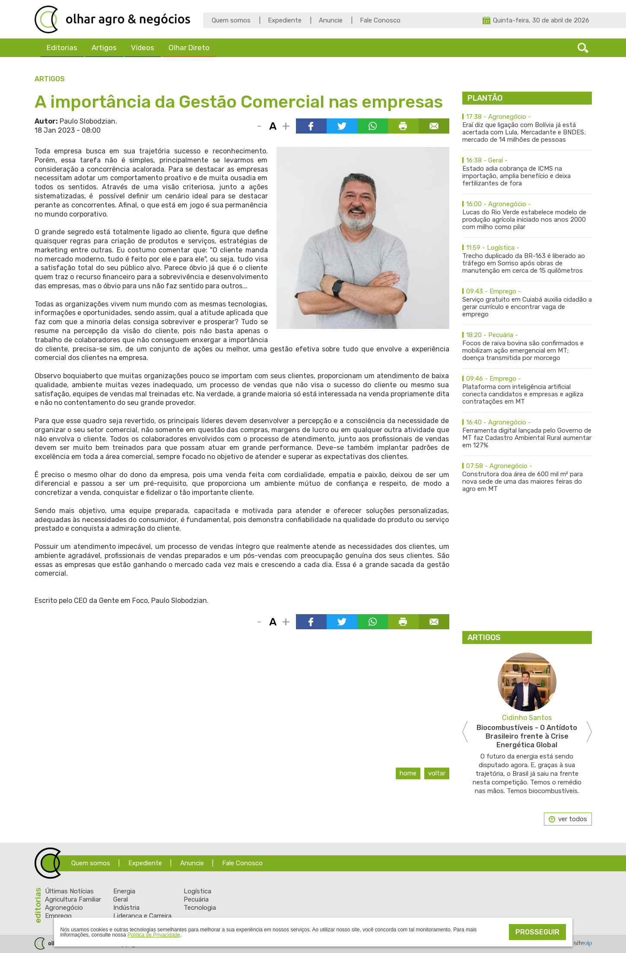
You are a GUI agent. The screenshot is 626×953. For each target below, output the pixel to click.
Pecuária (196, 899)
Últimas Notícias (69, 891)
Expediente (285, 20)
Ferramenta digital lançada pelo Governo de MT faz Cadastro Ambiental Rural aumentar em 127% (527, 434)
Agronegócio (64, 908)
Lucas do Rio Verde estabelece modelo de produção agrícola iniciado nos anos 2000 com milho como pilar (527, 216)
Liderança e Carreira (142, 916)
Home (408, 773)
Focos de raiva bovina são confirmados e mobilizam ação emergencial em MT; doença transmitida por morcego (527, 346)
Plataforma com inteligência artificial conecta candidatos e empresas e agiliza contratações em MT (527, 390)
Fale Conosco (380, 20)
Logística (197, 891)
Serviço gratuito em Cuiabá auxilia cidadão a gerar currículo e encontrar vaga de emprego (527, 303)
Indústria (126, 908)
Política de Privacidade (153, 935)
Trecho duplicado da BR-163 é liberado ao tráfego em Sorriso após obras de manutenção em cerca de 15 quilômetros (527, 259)
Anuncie (331, 20)
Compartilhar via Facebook (311, 126)
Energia (124, 891)
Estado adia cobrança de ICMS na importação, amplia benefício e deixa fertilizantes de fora (527, 172)
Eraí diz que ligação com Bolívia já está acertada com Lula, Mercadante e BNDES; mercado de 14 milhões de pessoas (527, 128)
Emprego (58, 916)
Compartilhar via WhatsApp (372, 126)
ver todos (572, 819)
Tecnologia (200, 908)
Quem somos (231, 20)
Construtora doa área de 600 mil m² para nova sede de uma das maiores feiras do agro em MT (527, 477)
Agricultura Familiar (73, 899)
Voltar (436, 773)
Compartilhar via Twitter (342, 126)
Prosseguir (537, 932)
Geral (120, 899)
